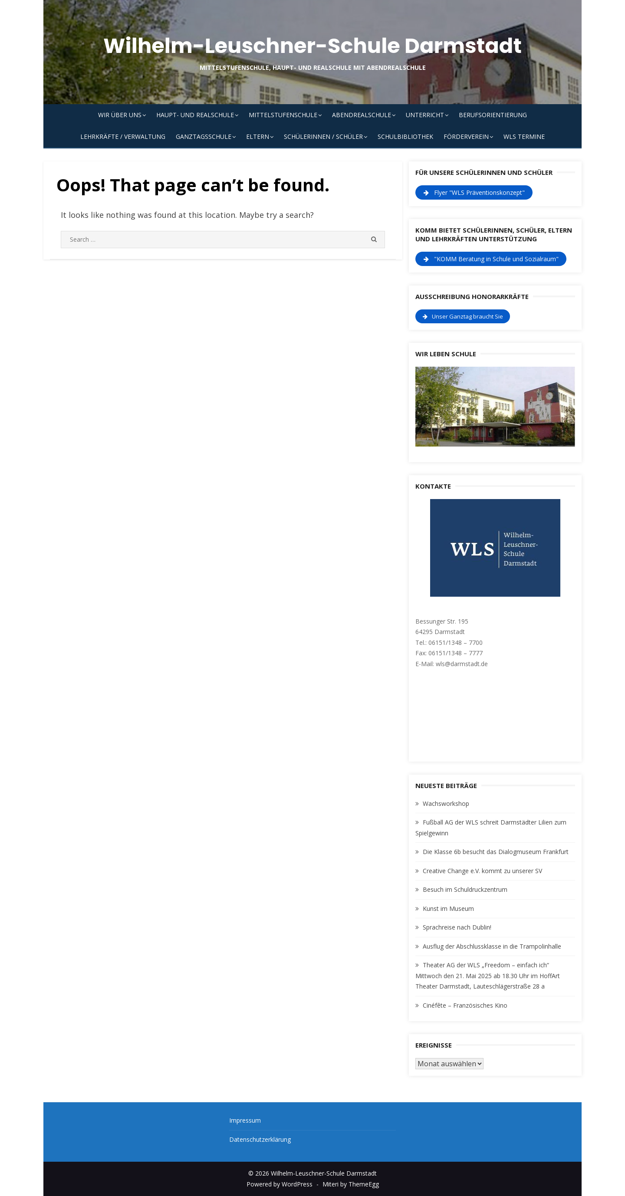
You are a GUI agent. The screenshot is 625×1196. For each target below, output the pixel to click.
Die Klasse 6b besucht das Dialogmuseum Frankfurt (496, 852)
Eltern (257, 136)
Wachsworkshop (446, 803)
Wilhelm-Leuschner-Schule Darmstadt (312, 45)
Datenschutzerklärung (260, 1139)
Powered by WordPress (279, 1184)
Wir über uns (119, 115)
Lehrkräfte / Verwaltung (122, 136)
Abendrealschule (361, 115)
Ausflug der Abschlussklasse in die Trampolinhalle (492, 946)
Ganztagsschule (203, 136)
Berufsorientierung (493, 115)
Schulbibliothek (405, 136)
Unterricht (425, 115)
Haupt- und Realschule (195, 115)
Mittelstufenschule (283, 115)
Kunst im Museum (448, 908)
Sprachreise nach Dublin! (457, 927)
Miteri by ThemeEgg (350, 1184)
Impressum (245, 1120)
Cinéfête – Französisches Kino (465, 1005)
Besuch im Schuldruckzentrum (465, 889)
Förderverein (466, 136)
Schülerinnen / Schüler (323, 136)
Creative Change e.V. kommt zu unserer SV (482, 871)
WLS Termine (524, 136)
